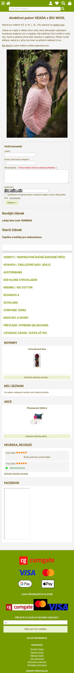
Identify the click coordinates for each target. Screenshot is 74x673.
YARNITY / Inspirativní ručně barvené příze (34, 257)
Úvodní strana (37, 649)
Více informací (15, 198)
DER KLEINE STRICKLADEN (20, 280)
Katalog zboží (37, 652)
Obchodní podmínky (37, 662)
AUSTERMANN (12, 272)
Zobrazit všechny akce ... (37, 436)
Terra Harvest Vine (37, 349)
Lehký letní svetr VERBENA (17, 220)
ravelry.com (58, 25)
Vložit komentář (13, 146)
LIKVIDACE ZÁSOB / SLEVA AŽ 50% (25, 333)
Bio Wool (6, 45)
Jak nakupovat (37, 659)
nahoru (69, 668)
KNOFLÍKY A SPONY (15, 317)
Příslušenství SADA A (37, 408)
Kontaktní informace (37, 665)
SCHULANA (10, 302)
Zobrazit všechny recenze (16, 473)
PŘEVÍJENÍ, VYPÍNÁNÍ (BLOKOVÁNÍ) (25, 325)
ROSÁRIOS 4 (11, 295)
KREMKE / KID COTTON (17, 287)
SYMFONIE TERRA (14, 310)
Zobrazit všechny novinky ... (37, 377)
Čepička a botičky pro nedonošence (22, 237)
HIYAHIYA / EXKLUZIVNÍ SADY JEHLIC (27, 264)
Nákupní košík (37, 655)
